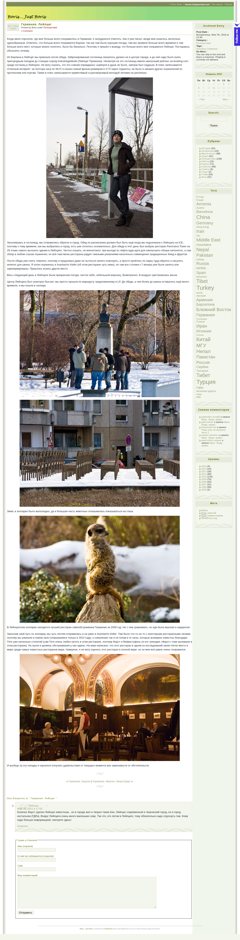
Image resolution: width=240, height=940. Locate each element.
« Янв (201, 99)
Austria (200, 208)
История (205, 148)
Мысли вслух (208, 153)
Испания (203, 331)
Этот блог (176, 4)
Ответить (22, 826)
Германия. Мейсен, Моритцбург (112, 781)
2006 (204, 487)
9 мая (200, 199)
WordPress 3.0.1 (110, 935)
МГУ (201, 345)
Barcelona (204, 212)
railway (200, 259)
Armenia (203, 204)
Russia (202, 263)
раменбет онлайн (210, 416)
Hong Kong (202, 227)
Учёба (204, 174)
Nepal (202, 249)
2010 (204, 476)
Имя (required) (25, 846)
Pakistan (204, 255)
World (229, 4)
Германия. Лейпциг (36, 24)
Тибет (203, 375)
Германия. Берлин (79, 781)
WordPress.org (209, 518)
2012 (204, 471)
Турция (206, 381)
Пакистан (205, 356)
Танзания (202, 370)
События (206, 166)
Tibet (202, 281)
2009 (204, 479)
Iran (200, 231)
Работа (205, 161)
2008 (204, 481)
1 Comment (27, 31)
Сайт (20, 865)
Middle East (208, 239)
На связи (217, 4)
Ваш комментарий (27, 875)
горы (199, 387)
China (203, 217)
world (199, 292)
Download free (208, 427)
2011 (204, 474)
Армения (204, 300)
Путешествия (50, 27)
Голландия (201, 319)
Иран (201, 326)
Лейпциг (33, 805)
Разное (205, 164)
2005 (204, 489)
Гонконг (200, 321)
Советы (205, 169)
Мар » (226, 99)
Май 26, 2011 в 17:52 (29, 808)
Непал (203, 351)
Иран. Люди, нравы (211, 419)
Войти (204, 510)
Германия (212, 48)
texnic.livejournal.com (197, 4)
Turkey (205, 287)
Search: (213, 112)
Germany (201, 48)
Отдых (204, 156)
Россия (203, 362)
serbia (201, 268)
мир (198, 397)
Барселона (205, 304)
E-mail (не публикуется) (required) (36, 856)
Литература (207, 151)
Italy (198, 235)
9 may (200, 196)
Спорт (204, 171)
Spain (201, 273)
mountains (203, 244)
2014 (204, 466)
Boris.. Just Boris (86, 935)
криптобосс (207, 422)
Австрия (201, 295)
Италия (200, 335)
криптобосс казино (211, 440)
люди (199, 394)
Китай (203, 339)
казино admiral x (210, 435)
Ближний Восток (213, 309)
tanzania (201, 276)
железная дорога (206, 391)
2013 (204, 468)
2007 (204, 484)
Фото (204, 177)
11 (214, 87)
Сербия (202, 367)
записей (208, 513)
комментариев (212, 515)
